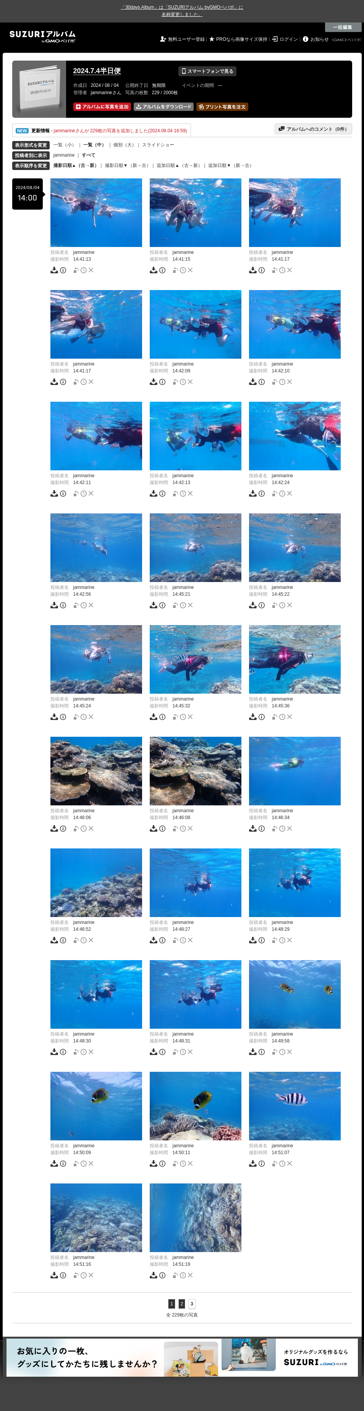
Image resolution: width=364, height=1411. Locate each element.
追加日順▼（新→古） (231, 165)
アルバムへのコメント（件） (313, 128)
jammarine (64, 155)
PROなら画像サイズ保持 (241, 39)
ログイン (289, 39)
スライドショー (158, 145)
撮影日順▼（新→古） (128, 165)
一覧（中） (94, 145)
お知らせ (320, 39)
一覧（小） (64, 145)
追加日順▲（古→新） (179, 165)
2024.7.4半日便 (97, 71)
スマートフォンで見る (207, 71)
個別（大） (124, 145)
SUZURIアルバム (43, 37)
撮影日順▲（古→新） (76, 165)
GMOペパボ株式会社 (347, 40)
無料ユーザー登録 (186, 39)
